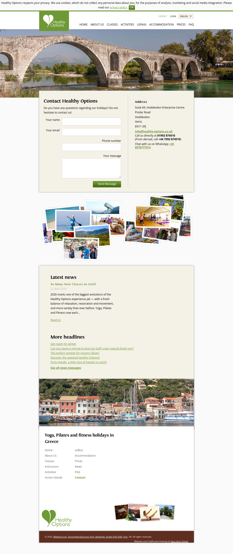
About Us (97, 24)
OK (132, 7)
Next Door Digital (179, 541)
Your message (91, 166)
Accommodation (161, 24)
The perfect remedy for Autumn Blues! (75, 353)
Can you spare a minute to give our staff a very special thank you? (92, 348)
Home (83, 24)
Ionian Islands (53, 477)
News (78, 467)
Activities (127, 24)
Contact (162, 16)
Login (173, 16)
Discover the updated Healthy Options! (75, 358)
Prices (181, 24)
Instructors (52, 467)
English (184, 16)
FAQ (191, 24)
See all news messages (66, 368)
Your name (83, 121)
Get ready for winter (63, 344)
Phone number (91, 145)
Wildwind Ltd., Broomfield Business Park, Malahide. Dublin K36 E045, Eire (90, 536)
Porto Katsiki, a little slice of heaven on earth (79, 362)
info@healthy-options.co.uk (153, 131)
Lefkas (141, 24)
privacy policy (118, 7)
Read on (56, 320)
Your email (83, 132)
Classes (112, 24)
